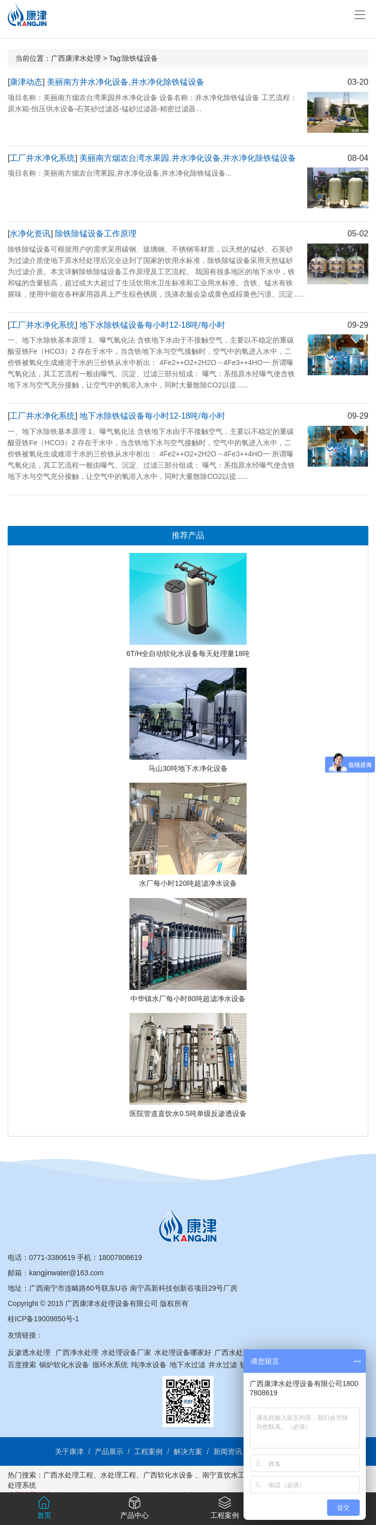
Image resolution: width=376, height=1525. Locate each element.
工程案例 (148, 1451)
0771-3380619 (52, 1257)
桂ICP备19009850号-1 (43, 1319)
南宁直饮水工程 (227, 1475)
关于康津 (69, 1451)
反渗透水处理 (29, 1352)
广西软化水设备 (168, 1475)
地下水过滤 (187, 1365)
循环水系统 (110, 1365)
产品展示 (109, 1451)
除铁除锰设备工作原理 (96, 233)
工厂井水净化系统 (42, 158)
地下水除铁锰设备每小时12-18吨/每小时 (152, 325)
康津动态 (26, 82)
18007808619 (120, 1257)
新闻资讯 (227, 1451)
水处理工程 (118, 1475)
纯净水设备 (149, 1365)
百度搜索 (22, 1365)
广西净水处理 (77, 1352)
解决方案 (188, 1451)
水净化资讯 (30, 233)
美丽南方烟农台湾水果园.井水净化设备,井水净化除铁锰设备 (187, 158)
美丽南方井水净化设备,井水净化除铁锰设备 (125, 82)
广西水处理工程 (68, 1475)
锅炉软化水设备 (64, 1365)
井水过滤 (222, 1365)
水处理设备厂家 (126, 1352)
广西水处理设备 (239, 1352)
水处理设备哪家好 (182, 1352)
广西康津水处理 (76, 58)
